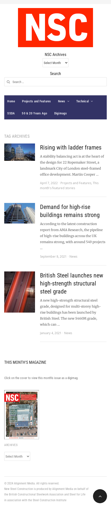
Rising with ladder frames (71, 147)
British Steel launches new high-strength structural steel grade (71, 283)
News (61, 101)
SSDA (11, 113)
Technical (82, 101)
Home (11, 101)
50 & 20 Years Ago (34, 113)
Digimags (60, 113)
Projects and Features (36, 101)
